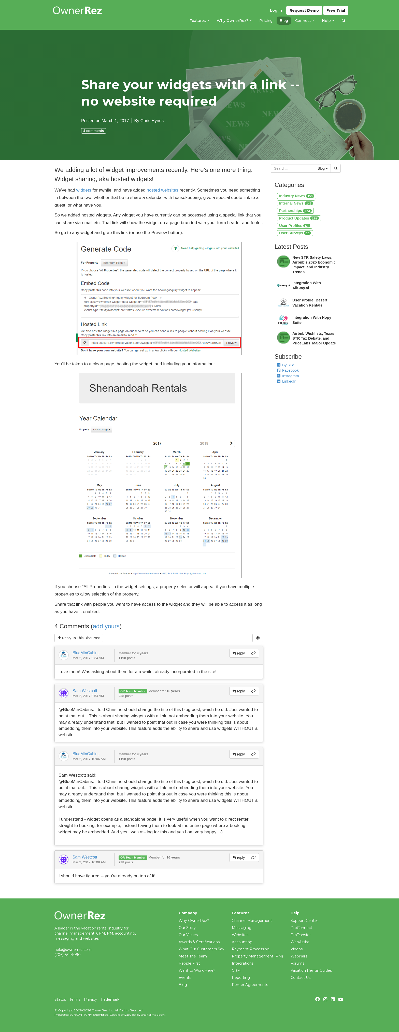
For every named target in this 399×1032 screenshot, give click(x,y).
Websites (240, 935)
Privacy (90, 999)
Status (60, 999)
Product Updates (299, 218)
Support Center (304, 920)
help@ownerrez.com (73, 949)
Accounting (242, 942)
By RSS (286, 365)
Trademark (110, 999)
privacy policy (130, 1014)
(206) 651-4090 (67, 954)
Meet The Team (193, 956)
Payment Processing (250, 949)
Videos (297, 949)
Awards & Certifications (199, 942)
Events (185, 977)
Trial (335, 10)
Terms (74, 999)
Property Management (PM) (257, 956)
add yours (106, 626)
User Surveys (295, 233)
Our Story (187, 927)
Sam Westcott (85, 691)
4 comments (93, 131)
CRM (236, 970)
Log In (276, 10)
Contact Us (300, 977)
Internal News (296, 203)
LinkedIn (286, 381)
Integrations (242, 963)
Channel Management (252, 920)
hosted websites (162, 190)
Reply (79, 638)
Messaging (241, 927)
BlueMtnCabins (86, 653)
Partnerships (295, 211)
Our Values (188, 935)
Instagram (288, 376)
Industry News (296, 196)
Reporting (241, 977)
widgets (83, 190)
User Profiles (294, 226)
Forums (297, 963)
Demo (304, 10)
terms (151, 1014)
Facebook (288, 370)
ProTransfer (301, 935)
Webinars (299, 956)
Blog (183, 984)
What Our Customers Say (201, 949)
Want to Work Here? (197, 970)
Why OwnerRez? (194, 920)
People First (189, 963)
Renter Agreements (250, 984)
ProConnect (301, 927)
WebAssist (300, 942)
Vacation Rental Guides (311, 970)
